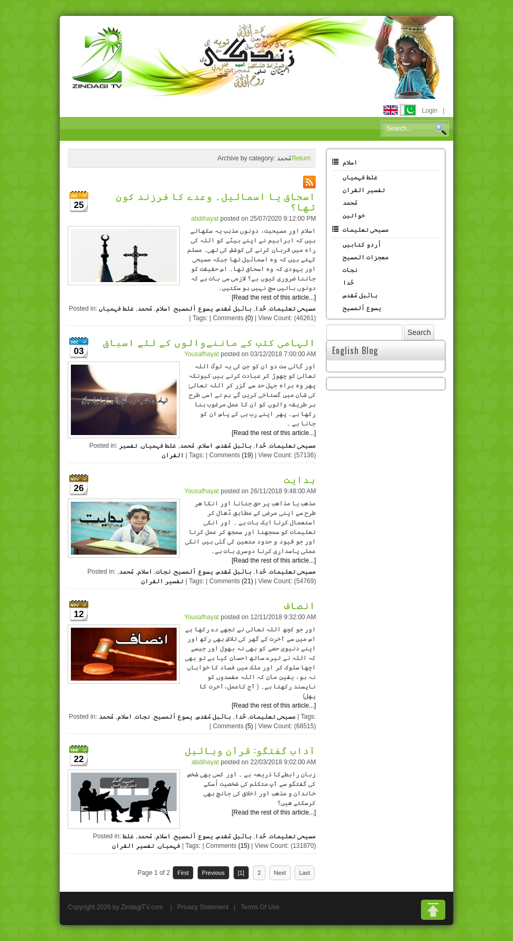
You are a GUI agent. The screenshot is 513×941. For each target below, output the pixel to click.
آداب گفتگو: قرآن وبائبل (250, 750)
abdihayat (204, 218)
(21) (247, 581)
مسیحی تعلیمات (293, 308)
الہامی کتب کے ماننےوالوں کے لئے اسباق (209, 342)
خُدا (260, 308)
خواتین (354, 215)
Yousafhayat (201, 354)
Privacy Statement (202, 907)
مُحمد (145, 308)
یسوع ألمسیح (193, 308)
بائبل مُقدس (233, 308)
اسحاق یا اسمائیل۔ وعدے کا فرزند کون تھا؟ (216, 201)
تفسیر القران (162, 581)
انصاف (300, 605)
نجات (163, 571)
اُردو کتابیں (362, 244)
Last (304, 873)
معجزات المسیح (366, 257)
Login (429, 110)
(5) (249, 726)
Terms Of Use (260, 907)
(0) (249, 318)
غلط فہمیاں (116, 308)
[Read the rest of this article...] (274, 297)
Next (280, 873)
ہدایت (300, 479)
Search (440, 129)
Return (300, 158)
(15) (243, 845)
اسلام (163, 308)
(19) (247, 455)
